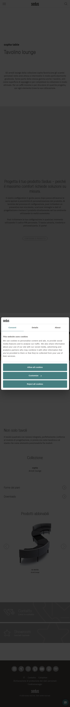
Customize (35, 375)
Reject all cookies (35, 384)
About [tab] (58, 327)
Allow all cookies (35, 367)
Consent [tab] (12, 327)
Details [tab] (35, 327)
